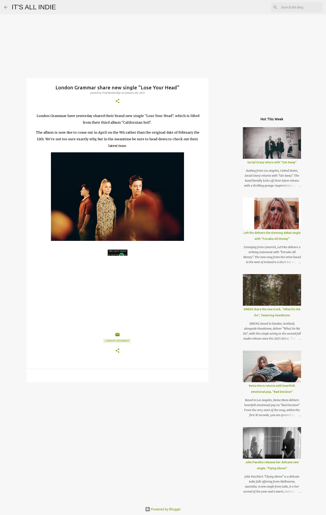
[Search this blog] (301, 7)
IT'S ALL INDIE (34, 7)
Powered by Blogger (163, 509)
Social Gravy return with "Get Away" (272, 162)
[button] (117, 101)
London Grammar (117, 340)
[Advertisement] (117, 417)
